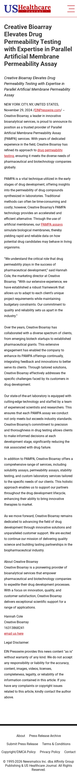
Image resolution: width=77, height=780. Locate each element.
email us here (13, 633)
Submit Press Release (22, 744)
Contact (70, 752)
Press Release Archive (45, 736)
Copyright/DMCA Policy (18, 752)
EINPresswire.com (47, 110)
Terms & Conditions (56, 744)
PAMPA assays (52, 224)
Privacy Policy (50, 752)
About (20, 736)
